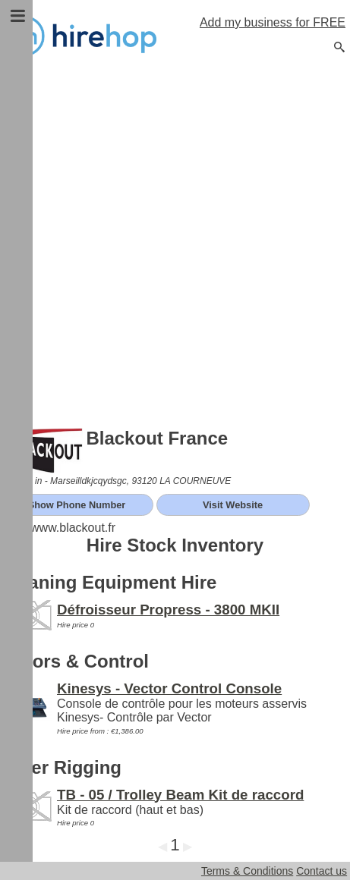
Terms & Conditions (247, 871)
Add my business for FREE (272, 22)
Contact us (321, 871)
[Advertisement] (175, 243)
